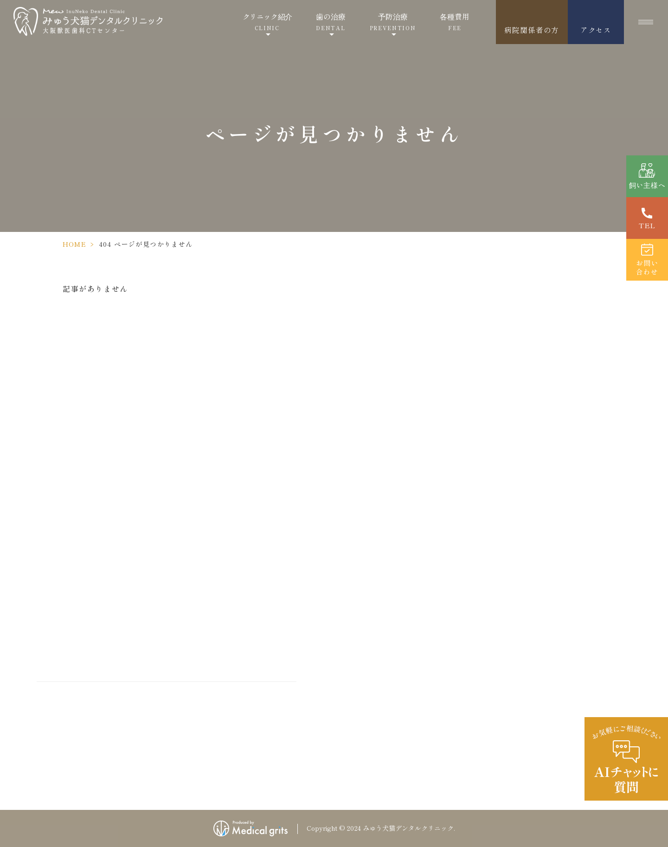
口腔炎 (518, 712)
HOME (75, 244)
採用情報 (523, 533)
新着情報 (523, 552)
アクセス (595, 30)
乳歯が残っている (536, 673)
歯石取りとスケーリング (384, 732)
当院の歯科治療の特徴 (381, 545)
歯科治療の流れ (370, 693)
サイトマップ (530, 591)
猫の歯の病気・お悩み (381, 673)
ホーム (355, 404)
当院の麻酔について (541, 404)
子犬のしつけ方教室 (541, 475)
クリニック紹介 (267, 21)
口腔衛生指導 (366, 751)
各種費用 (454, 21)
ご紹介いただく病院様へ (384, 565)
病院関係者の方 (531, 30)
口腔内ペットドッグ (540, 732)
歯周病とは (362, 712)
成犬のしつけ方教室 (541, 455)
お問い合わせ (530, 514)
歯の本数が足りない (540, 693)
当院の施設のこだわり (552, 430)
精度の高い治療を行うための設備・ (403, 520)
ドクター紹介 (366, 443)
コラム (519, 572)
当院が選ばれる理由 (377, 494)
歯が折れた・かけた (540, 654)
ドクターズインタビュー (392, 469)
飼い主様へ (362, 584)
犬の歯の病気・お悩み (381, 654)
